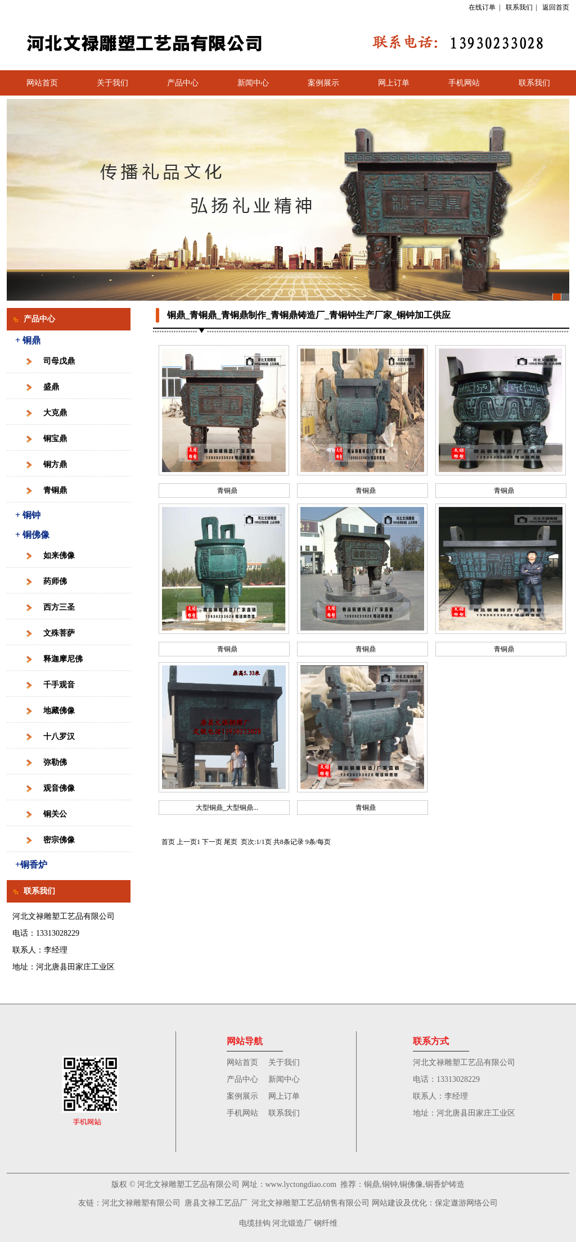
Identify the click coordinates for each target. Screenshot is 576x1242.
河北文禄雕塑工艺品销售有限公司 (310, 1203)
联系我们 (519, 7)
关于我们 (112, 83)
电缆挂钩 (255, 1223)
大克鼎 (55, 413)
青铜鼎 (55, 490)
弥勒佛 (55, 762)
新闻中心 (253, 83)
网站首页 (42, 83)
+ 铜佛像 (32, 535)
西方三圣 (59, 607)
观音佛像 (59, 788)
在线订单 (482, 7)
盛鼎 (51, 387)
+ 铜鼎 (27, 340)
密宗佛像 (59, 840)
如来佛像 (59, 555)
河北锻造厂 (292, 1223)
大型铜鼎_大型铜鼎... (227, 808)
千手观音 (59, 685)
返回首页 (555, 7)
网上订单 (394, 83)
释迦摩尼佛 (63, 659)
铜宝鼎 (55, 438)
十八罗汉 (59, 736)
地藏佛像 (59, 710)
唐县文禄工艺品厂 (216, 1203)
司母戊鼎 (59, 361)
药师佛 (55, 581)
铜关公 (55, 814)
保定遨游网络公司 (466, 1203)
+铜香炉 (31, 864)
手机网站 (464, 83)
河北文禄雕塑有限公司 (141, 1203)
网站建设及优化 (399, 1203)
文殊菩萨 (59, 633)
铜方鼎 (55, 464)
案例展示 (323, 83)
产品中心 (183, 83)
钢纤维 (326, 1223)
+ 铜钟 (27, 515)
